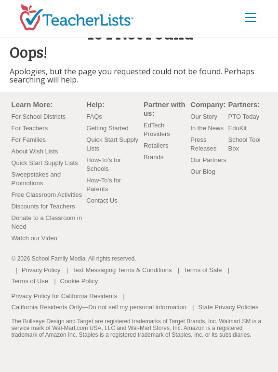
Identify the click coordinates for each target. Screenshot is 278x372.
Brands (153, 157)
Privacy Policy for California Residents (65, 296)
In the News (207, 128)
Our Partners (208, 160)
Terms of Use (30, 281)
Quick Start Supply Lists (45, 162)
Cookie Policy (79, 281)
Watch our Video (34, 238)
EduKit (237, 128)
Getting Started (107, 128)
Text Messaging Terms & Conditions (122, 270)
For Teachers (30, 128)
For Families (29, 139)
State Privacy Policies (228, 307)
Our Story (203, 116)
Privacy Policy (41, 270)
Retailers (156, 145)
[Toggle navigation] (250, 17)
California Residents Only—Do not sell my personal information (99, 307)
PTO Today (244, 116)
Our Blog (202, 171)
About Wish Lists (35, 151)
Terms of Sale (203, 270)
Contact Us (101, 200)
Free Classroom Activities (47, 194)
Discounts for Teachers (43, 206)
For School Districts (39, 116)
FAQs (94, 116)
